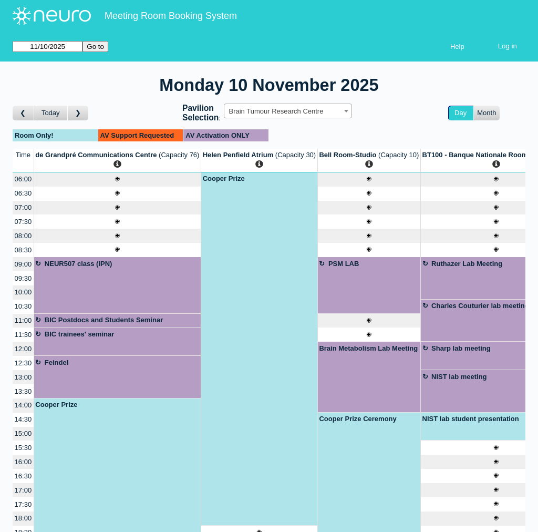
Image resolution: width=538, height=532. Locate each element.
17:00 (23, 490)
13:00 (23, 377)
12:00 (23, 349)
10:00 (23, 292)
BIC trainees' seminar (79, 334)
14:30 (23, 419)
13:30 (23, 391)
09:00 (23, 264)
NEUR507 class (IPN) (78, 264)
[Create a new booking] (117, 179)
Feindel (57, 362)
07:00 (23, 207)
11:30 (23, 335)
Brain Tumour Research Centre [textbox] (276, 111)
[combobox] (288, 111)
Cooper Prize (224, 178)
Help (457, 46)
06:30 (23, 193)
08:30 (23, 250)
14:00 (23, 405)
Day (460, 113)
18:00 (23, 518)
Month (486, 113)
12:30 (23, 363)
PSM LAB (343, 264)
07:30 (23, 222)
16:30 (23, 476)
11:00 (23, 320)
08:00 (23, 236)
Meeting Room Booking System (171, 16)
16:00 (23, 462)
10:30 (23, 306)
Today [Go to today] (51, 113)
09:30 (23, 278)
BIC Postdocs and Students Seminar (104, 320)
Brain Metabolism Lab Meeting (368, 348)
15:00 (23, 433)
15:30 (23, 448)
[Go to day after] (78, 113)
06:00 (23, 179)
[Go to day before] (23, 113)
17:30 (23, 504)
